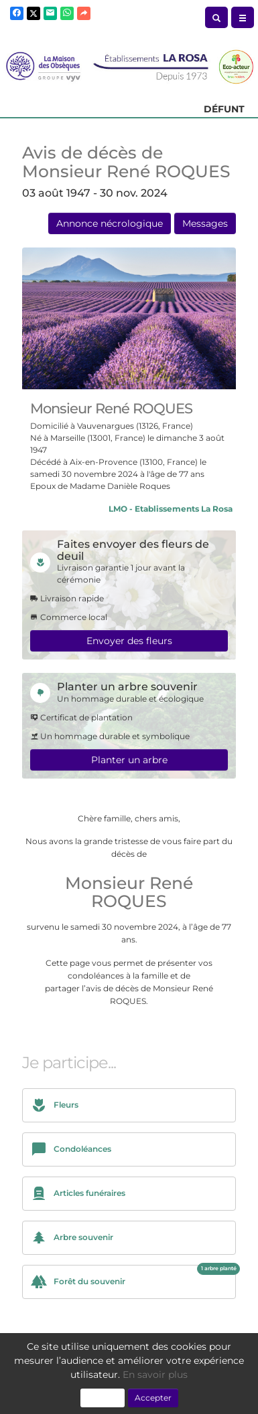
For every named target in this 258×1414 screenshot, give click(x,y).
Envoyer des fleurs (129, 641)
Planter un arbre (129, 760)
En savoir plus (155, 1375)
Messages (205, 223)
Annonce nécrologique (109, 223)
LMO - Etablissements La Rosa (171, 509)
